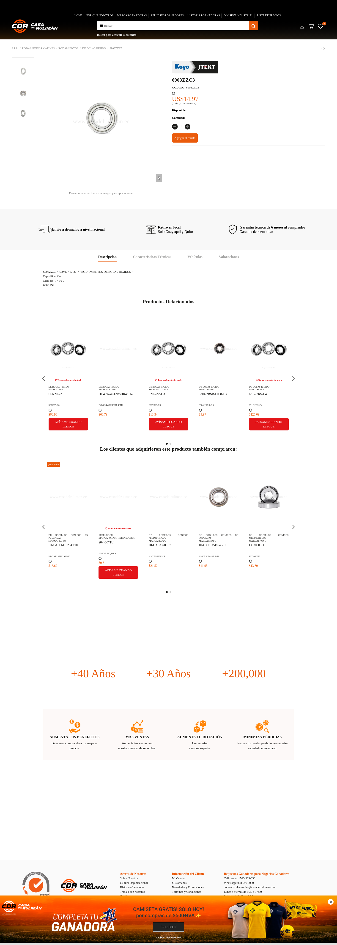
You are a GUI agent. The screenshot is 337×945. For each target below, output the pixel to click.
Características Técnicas (152, 257)
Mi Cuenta (178, 878)
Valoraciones (229, 257)
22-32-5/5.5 (206, 542)
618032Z (255, 394)
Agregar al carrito (184, 138)
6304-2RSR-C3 (56, 405)
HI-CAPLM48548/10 (62, 545)
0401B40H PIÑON (261, 542)
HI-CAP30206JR (160, 545)
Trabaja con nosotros (132, 891)
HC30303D (106, 545)
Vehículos (195, 257)
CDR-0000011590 (207, 405)
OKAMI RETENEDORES (222, 538)
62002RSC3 (156, 394)
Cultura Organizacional (134, 882)
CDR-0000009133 (207, 553)
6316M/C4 (206, 394)
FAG (61, 389)
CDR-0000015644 (258, 405)
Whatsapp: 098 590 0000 (239, 882)
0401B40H (254, 553)
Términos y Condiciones (186, 891)
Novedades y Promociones (188, 887)
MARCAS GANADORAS (132, 15)
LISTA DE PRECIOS (269, 15)
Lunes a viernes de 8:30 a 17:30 (243, 891)
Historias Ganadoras (132, 887)
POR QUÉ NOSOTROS (99, 15)
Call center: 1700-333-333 (239, 878)
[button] (101, 25)
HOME (78, 15)
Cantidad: (178, 117)
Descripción (107, 257)
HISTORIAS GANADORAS (204, 15)
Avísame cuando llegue (118, 424)
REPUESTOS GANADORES (167, 15)
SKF (111, 389)
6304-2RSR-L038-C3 (62, 394)
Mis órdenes (179, 882)
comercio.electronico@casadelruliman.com (250, 887)
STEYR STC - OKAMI (271, 389)
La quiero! (168, 927)
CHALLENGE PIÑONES (272, 538)
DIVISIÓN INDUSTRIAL (238, 15)
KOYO (162, 389)
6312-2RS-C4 (107, 394)
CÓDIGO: (179, 87)
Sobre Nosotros (129, 878)
